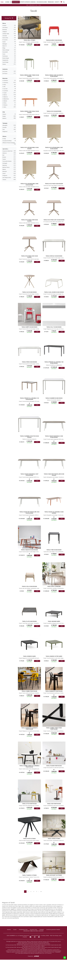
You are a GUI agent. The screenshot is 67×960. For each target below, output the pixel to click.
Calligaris (5, 32)
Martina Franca (6, 167)
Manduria (5, 165)
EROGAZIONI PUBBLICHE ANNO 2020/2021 (33, 931)
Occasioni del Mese (41, 2)
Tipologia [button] (5, 123)
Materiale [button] (5, 78)
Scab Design (5, 62)
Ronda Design (6, 58)
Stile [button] (4, 112)
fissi (4, 129)
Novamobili (5, 52)
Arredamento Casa (33, 5)
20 (41, 891)
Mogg (4, 48)
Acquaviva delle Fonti (7, 151)
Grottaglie (5, 163)
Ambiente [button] (5, 69)
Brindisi (4, 157)
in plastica (5, 105)
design (4, 116)
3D (11, 2)
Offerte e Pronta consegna (9, 143)
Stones (4, 64)
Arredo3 (4, 25)
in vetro (4, 107)
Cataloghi (42, 929)
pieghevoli (5, 131)
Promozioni (51, 2)
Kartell (4, 42)
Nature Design (6, 50)
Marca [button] (4, 23)
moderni (4, 118)
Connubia (5, 36)
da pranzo (5, 73)
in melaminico (6, 99)
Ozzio (4, 54)
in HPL (4, 87)
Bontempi (5, 30)
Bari (3, 155)
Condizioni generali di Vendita (54, 929)
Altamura (5, 153)
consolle (4, 127)
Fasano (4, 159)
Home (27, 5)
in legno (5, 93)
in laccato (5, 89)
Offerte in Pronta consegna (27, 2)
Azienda (7, 2)
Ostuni (4, 173)
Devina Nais (5, 38)
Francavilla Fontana (7, 161)
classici (4, 114)
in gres (4, 85)
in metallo (5, 101)
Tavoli (40, 5)
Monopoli (5, 171)
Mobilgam (5, 44)
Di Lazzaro (5, 40)
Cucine (14, 929)
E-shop (4, 139)
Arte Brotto (5, 27)
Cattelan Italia (6, 34)
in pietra (4, 103)
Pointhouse (5, 56)
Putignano (5, 175)
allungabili (5, 125)
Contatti (57, 2)
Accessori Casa (33, 929)
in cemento (5, 80)
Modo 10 (5, 46)
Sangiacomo (5, 60)
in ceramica (5, 83)
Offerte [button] (4, 136)
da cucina (5, 71)
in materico (5, 97)
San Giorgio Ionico (7, 177)
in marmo (5, 95)
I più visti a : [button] (5, 149)
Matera (4, 169)
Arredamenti (16, 2)
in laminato (5, 91)
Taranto (4, 179)
